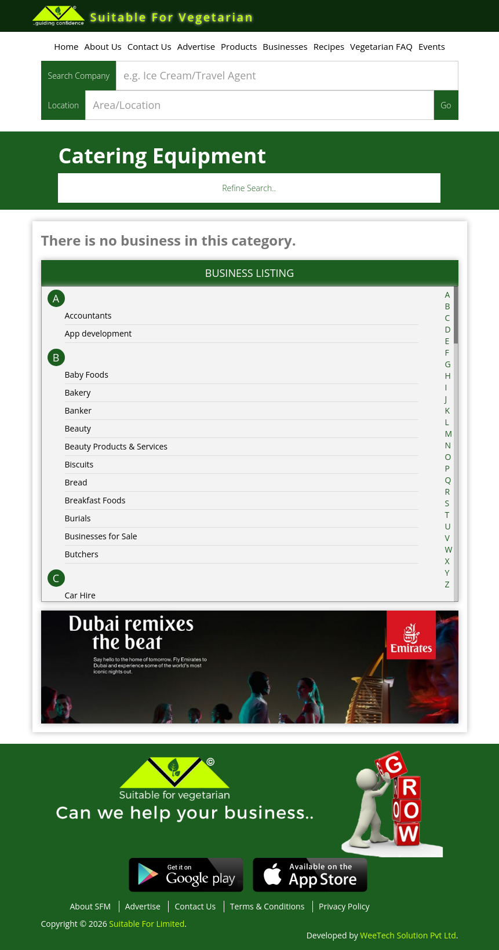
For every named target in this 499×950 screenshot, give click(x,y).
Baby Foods (86, 374)
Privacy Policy (344, 906)
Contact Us (150, 46)
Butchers (82, 554)
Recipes (329, 46)
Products (239, 46)
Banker (78, 410)
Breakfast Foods (95, 500)
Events (431, 46)
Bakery (78, 392)
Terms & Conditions (267, 906)
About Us (103, 46)
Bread (76, 482)
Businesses (285, 46)
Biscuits (79, 464)
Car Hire (80, 595)
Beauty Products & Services (116, 446)
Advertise (196, 46)
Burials (78, 518)
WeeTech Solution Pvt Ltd (408, 935)
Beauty (78, 428)
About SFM (90, 906)
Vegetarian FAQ (381, 46)
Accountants (88, 315)
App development (98, 333)
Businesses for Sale (101, 536)
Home (66, 46)
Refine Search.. (249, 187)
